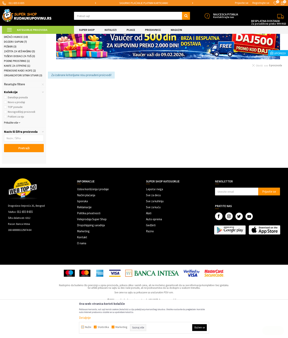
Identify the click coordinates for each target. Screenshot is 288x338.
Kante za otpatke (17, 99)
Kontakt (82, 271)
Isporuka (82, 234)
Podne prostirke (17, 95)
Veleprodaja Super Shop (92, 253)
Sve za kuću (153, 240)
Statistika (103, 327)
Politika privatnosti (88, 246)
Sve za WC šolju (16, 61)
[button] (132, 16)
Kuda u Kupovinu (11, 36)
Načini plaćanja (86, 228)
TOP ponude (15, 141)
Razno (150, 265)
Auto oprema (154, 253)
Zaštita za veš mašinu (19, 85)
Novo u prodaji (16, 136)
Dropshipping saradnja (91, 259)
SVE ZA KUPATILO (48, 36)
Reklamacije (84, 240)
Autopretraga (196, 46)
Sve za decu (153, 228)
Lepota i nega (154, 222)
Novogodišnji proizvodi (21, 145)
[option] (144, 3)
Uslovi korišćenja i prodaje (93, 222)
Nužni (88, 327)
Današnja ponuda (18, 131)
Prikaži (244, 46)
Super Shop (30, 36)
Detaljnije (85, 318)
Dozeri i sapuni (15, 75)
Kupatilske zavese (17, 56)
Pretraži (24, 182)
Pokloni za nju (16, 150)
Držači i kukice (16, 70)
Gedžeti (151, 259)
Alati (148, 246)
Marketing (83, 265)
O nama (81, 277)
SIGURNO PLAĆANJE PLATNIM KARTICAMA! (143, 3)
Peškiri (10, 80)
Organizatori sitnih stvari (23, 109)
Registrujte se (260, 3)
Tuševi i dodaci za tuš (19, 90)
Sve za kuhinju (155, 234)
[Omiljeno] (275, 3)
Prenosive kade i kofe (20, 104)
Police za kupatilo (18, 66)
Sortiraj (213, 46)
